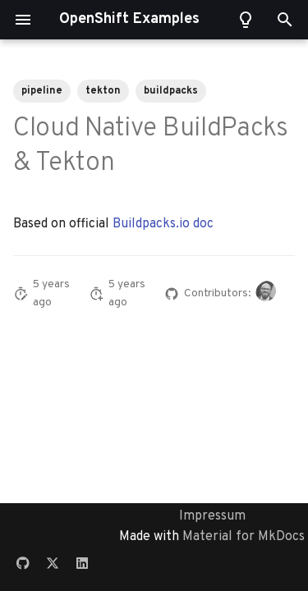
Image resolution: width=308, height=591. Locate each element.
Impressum (212, 516)
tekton (103, 91)
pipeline (41, 91)
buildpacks (171, 91)
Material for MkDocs (243, 537)
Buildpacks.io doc (163, 224)
